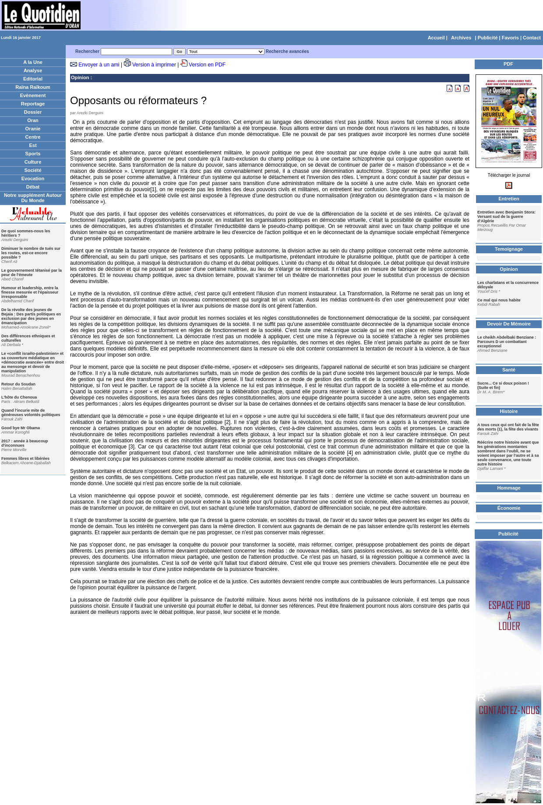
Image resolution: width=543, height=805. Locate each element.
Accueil (436, 37)
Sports (33, 153)
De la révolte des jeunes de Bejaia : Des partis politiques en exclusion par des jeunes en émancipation (31, 316)
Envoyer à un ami (98, 65)
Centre (33, 137)
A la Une (32, 62)
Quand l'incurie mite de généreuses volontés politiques (30, 412)
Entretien (508, 198)
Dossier (33, 112)
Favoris (510, 37)
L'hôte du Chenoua (19, 397)
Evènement (33, 95)
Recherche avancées (287, 51)
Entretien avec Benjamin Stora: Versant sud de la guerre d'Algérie (506, 216)
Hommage (508, 487)
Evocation (33, 178)
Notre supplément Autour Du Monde (33, 197)
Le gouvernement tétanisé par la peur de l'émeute (31, 272)
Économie (509, 508)
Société (32, 170)
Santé (508, 369)
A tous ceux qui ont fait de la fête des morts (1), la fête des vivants (508, 427)
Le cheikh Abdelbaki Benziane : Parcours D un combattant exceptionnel (506, 341)
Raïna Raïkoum (32, 87)
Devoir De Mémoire (509, 323)
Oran (33, 120)
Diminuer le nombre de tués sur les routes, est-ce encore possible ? (30, 252)
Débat (33, 186)
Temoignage (509, 249)
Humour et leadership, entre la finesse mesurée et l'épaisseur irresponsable (29, 292)
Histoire (509, 411)
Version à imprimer (154, 65)
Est (32, 145)
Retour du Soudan (18, 384)
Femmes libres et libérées (25, 458)
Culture (33, 161)
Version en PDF (207, 65)
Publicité (488, 37)
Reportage (33, 103)
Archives (461, 37)
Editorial (32, 78)
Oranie (33, 128)
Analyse (33, 70)
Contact (532, 37)
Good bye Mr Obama (20, 428)
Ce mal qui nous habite (499, 300)
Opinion (80, 77)
